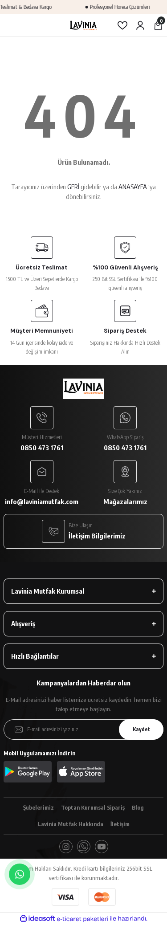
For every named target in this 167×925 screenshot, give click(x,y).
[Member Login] (140, 25)
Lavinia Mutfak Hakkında (70, 823)
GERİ (73, 187)
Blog (138, 807)
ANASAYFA (132, 187)
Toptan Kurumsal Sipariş (93, 807)
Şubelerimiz (38, 807)
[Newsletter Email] (83, 729)
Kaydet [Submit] (141, 729)
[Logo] (83, 25)
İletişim (120, 823)
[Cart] (158, 25)
